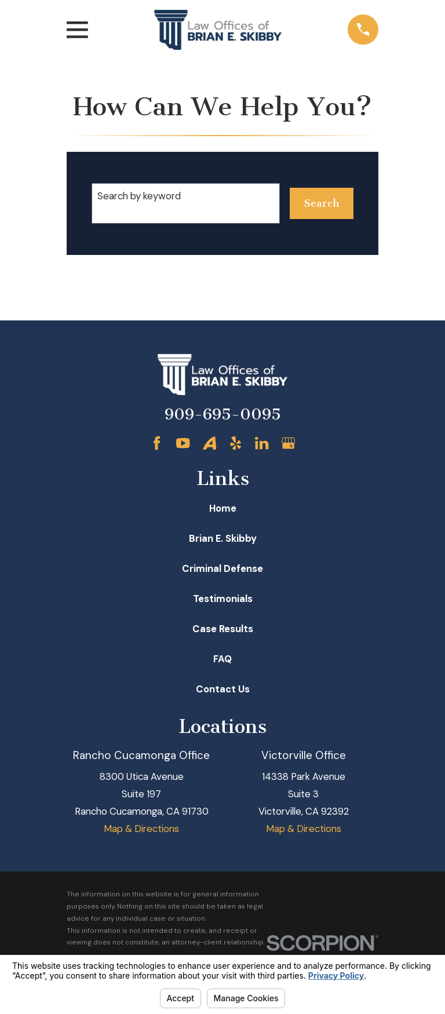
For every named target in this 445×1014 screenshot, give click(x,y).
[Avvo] (209, 443)
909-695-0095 (223, 414)
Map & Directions (141, 828)
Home (222, 508)
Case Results (222, 628)
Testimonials (223, 598)
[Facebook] (156, 443)
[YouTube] (182, 443)
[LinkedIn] (261, 443)
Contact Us (223, 689)
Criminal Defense (222, 568)
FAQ (222, 658)
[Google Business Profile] (288, 443)
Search (321, 203)
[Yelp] (235, 443)
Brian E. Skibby (223, 538)
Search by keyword (139, 195)
